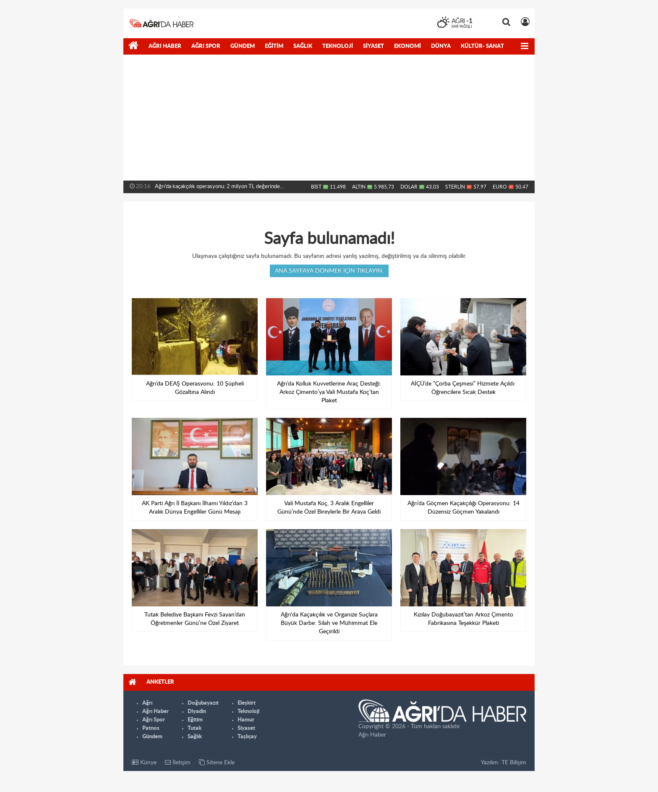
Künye (144, 762)
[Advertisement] (329, 117)
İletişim (178, 762)
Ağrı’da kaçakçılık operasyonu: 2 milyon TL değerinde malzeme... (217, 188)
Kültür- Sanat (482, 46)
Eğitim (274, 46)
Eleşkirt (247, 703)
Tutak (194, 728)
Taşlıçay (247, 737)
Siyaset (373, 46)
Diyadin (197, 711)
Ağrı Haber (165, 46)
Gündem (242, 46)
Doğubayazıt (203, 703)
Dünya (441, 46)
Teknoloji (337, 46)
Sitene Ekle (217, 762)
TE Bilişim (513, 763)
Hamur (246, 720)
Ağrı (147, 703)
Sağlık (302, 46)
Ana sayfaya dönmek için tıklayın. (329, 271)
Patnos (150, 728)
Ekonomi (407, 46)
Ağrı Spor (205, 46)
